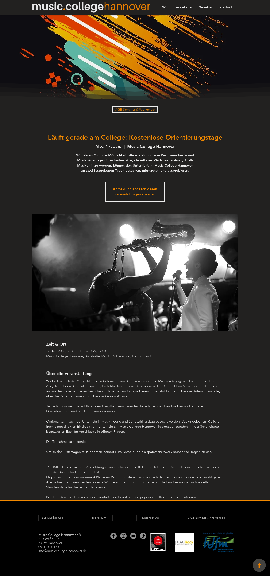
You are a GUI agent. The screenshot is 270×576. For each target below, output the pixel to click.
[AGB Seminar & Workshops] (206, 518)
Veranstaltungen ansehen (135, 194)
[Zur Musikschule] (52, 518)
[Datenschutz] (150, 518)
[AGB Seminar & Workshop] (135, 109)
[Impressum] (99, 518)
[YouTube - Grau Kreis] (133, 536)
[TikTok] (143, 536)
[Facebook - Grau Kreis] (113, 536)
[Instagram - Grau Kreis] (123, 536)
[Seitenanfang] (259, 565)
